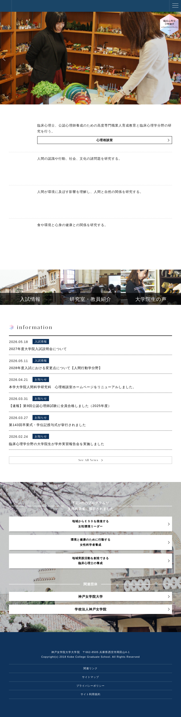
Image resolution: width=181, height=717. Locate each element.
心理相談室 (104, 140)
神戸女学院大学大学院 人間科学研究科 (28, 6)
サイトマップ (90, 677)
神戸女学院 (6, 6)
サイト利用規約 (90, 694)
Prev (3, 58)
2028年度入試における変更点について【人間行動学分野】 (55, 368)
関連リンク (90, 668)
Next (177, 58)
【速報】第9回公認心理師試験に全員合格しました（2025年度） (60, 406)
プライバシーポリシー (90, 685)
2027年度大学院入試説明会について (38, 349)
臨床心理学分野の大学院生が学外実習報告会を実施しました (56, 444)
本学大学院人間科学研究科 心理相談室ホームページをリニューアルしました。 (72, 387)
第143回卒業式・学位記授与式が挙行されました (47, 425)
